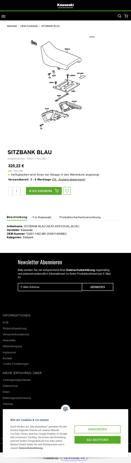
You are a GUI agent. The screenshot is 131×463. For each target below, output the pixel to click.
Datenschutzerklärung (80, 270)
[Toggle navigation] (3, 16)
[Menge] (16, 191)
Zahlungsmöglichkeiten (17, 379)
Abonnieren (97, 287)
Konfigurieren (95, 424)
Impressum (9, 352)
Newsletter (9, 340)
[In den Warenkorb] (44, 191)
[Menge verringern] (10, 191)
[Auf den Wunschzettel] (67, 191)
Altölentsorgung (12, 346)
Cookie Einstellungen (16, 363)
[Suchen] (120, 16)
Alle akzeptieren (95, 435)
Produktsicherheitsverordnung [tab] (80, 217)
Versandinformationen (16, 334)
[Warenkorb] (126, 16)
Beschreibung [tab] (17, 217)
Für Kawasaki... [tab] (43, 217)
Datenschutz (10, 385)
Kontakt (7, 358)
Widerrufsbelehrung (15, 328)
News (6, 391)
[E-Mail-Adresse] (50, 287)
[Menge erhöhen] (22, 191)
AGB (6, 322)
